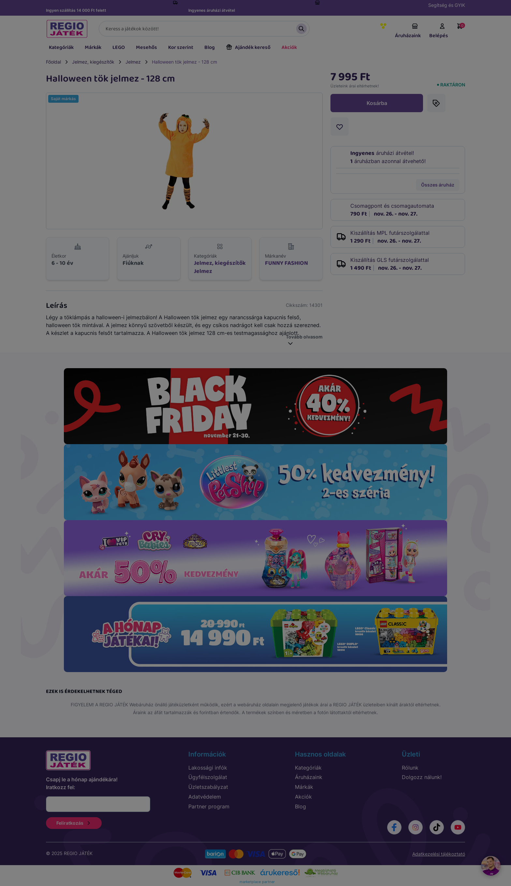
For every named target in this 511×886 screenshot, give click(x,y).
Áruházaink (408, 31)
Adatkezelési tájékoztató (438, 854)
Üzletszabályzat (208, 787)
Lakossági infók (207, 767)
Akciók (289, 47)
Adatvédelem (204, 796)
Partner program (208, 806)
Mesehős (146, 47)
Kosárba (377, 103)
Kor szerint (180, 47)
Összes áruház (437, 185)
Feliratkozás (73, 823)
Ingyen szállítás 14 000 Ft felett (76, 10)
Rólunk (410, 767)
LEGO (118, 47)
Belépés (438, 31)
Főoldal (53, 62)
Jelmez (133, 62)
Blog (209, 47)
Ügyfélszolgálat (207, 777)
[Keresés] (204, 29)
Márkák (93, 47)
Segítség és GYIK (446, 5)
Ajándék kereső (248, 47)
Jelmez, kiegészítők (93, 62)
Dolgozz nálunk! (422, 777)
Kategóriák (61, 47)
